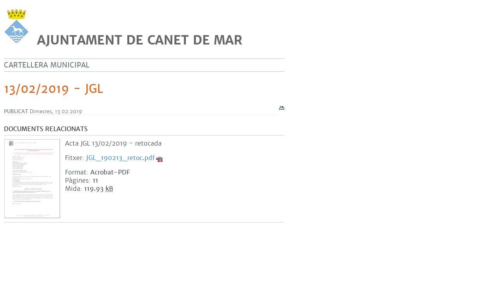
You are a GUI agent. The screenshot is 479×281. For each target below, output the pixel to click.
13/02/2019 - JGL (53, 89)
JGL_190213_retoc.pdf (120, 158)
